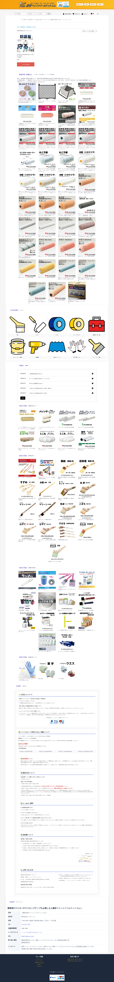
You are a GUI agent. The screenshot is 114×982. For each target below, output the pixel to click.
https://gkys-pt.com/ (27, 936)
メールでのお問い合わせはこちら (31, 932)
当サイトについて (39, 959)
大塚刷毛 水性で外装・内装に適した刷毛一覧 (74, 959)
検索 (49, 13)
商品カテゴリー (79, 4)
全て (18, 27)
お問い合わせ (93, 4)
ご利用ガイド (100, 4)
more (23, 398)
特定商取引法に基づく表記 (39, 962)
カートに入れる (25, 64)
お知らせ (86, 4)
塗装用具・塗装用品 (25, 27)
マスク (34, 27)
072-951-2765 (25, 924)
